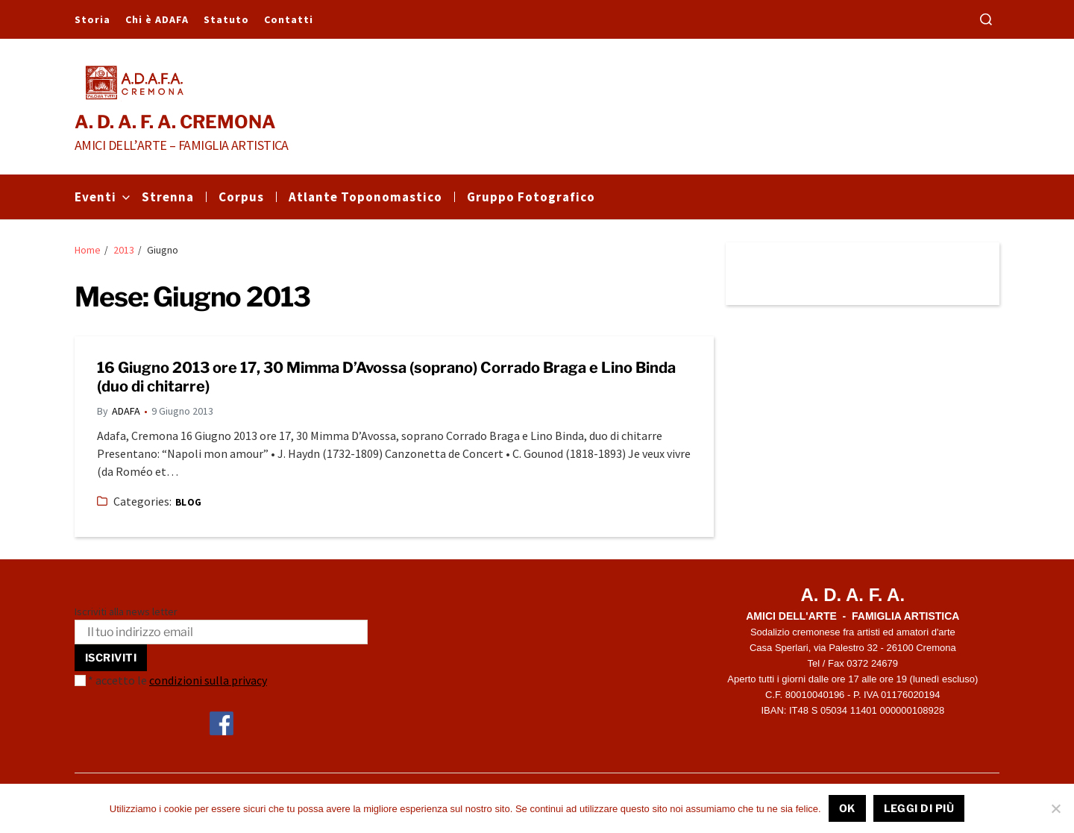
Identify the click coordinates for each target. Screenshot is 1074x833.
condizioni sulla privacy (208, 680)
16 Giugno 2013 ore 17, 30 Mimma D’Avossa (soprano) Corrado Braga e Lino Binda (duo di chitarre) (386, 377)
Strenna (168, 197)
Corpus (241, 197)
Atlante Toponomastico (365, 197)
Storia (92, 19)
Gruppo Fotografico (531, 197)
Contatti (288, 19)
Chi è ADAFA (157, 19)
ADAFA (126, 411)
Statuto (226, 19)
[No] (1055, 808)
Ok (847, 808)
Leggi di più (919, 808)
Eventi (102, 197)
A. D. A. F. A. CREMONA (175, 122)
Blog (188, 502)
